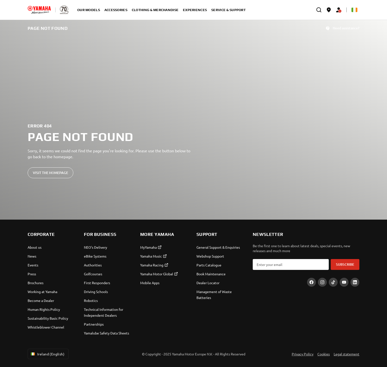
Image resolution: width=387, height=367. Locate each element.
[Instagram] (322, 282)
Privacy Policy (302, 354)
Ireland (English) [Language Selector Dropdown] (47, 354)
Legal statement (346, 354)
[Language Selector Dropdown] (354, 10)
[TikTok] (333, 282)
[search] (319, 10)
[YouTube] (344, 282)
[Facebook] (311, 282)
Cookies (323, 354)
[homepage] (39, 9)
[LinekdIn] (354, 282)
